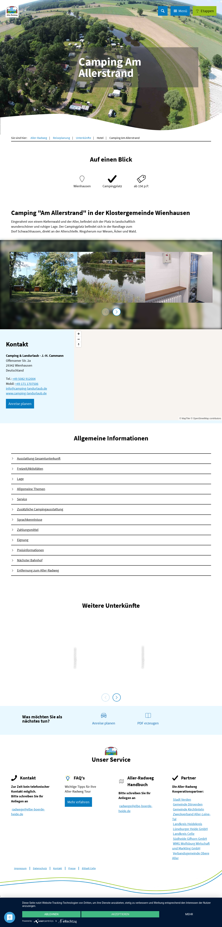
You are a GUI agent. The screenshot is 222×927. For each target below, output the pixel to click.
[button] (204, 11)
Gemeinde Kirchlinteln (188, 809)
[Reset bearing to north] (78, 344)
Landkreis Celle (183, 834)
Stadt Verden (182, 800)
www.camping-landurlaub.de (26, 393)
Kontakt (57, 868)
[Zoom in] (78, 333)
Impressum (20, 868)
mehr (189, 914)
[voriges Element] (105, 312)
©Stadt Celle (89, 868)
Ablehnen (51, 914)
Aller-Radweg (39, 138)
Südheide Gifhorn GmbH (190, 839)
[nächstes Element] (117, 312)
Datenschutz (40, 868)
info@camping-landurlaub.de (26, 388)
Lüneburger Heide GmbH (190, 829)
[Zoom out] (78, 339)
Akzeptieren (120, 914)
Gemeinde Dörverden (188, 804)
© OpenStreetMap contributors (206, 418)
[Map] (148, 374)
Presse (72, 868)
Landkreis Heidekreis (187, 824)
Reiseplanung (61, 138)
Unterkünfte (83, 138)
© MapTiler (184, 418)
